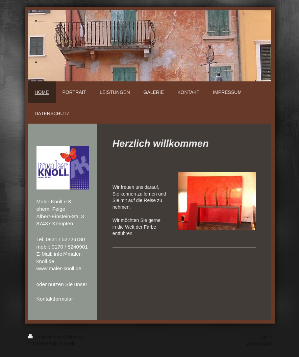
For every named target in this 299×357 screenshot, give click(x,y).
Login (265, 336)
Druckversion (46, 336)
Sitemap (75, 336)
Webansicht (259, 343)
